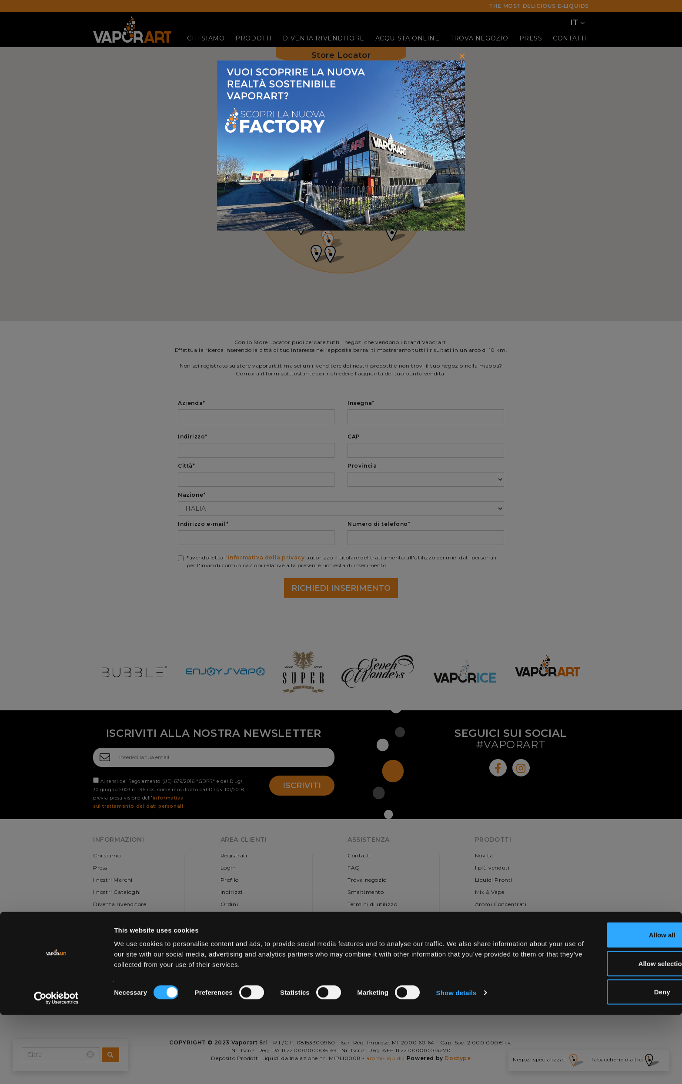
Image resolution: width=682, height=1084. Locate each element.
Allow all (609, 1003)
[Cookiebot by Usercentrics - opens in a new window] (56, 1067)
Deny (610, 1060)
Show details (456, 1061)
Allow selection (609, 1032)
